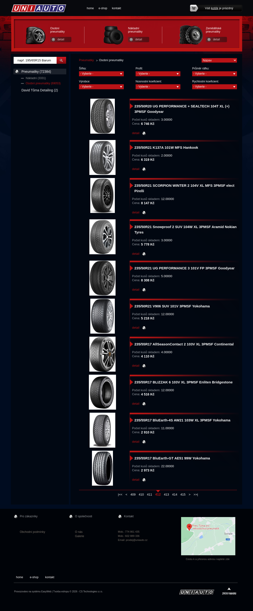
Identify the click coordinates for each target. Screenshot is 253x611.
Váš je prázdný (219, 8)
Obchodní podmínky (32, 532)
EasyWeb (46, 591)
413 (166, 494)
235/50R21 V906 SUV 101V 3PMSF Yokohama (172, 306)
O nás (79, 532)
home (90, 8)
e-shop (103, 8)
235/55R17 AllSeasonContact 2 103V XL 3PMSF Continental (184, 344)
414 (174, 494)
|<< (120, 494)
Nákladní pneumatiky (135, 30)
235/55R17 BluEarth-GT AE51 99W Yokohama (172, 458)
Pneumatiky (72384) (36, 71)
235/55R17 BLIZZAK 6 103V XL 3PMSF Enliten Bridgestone (183, 382)
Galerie (79, 536)
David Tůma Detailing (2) (39, 90)
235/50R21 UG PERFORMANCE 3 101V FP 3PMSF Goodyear (184, 268)
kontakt (116, 8)
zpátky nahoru (229, 591)
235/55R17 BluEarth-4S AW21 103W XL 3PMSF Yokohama (182, 420)
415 (183, 494)
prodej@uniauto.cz (137, 540)
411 (149, 494)
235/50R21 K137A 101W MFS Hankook (166, 147)
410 (141, 494)
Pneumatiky (86, 60)
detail (61, 39)
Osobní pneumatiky (57, 30)
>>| (196, 494)
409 (133, 494)
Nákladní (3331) (36, 78)
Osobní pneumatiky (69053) (43, 83)
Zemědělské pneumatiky (213, 30)
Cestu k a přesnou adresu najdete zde (208, 559)
